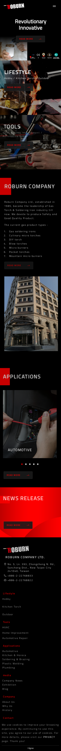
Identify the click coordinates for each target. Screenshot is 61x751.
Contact (7, 718)
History (6, 710)
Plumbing (7, 667)
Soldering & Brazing (14, 659)
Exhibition (8, 684)
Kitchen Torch (10, 606)
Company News (11, 680)
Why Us (6, 706)
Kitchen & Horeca (13, 655)
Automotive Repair (14, 638)
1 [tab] (30, 57)
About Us (7, 702)
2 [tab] (25, 464)
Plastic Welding (11, 663)
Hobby (5, 599)
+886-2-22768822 (19, 580)
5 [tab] (37, 464)
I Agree (31, 748)
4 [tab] (33, 464)
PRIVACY (49, 737)
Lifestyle (8, 593)
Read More (30, 39)
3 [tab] (29, 464)
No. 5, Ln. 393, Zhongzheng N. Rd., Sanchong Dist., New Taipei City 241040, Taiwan (31, 567)
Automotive (9, 651)
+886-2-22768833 (19, 575)
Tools (5, 622)
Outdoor (6, 614)
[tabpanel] (30, 30)
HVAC (4, 627)
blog (4, 689)
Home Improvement (14, 633)
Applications (10, 646)
